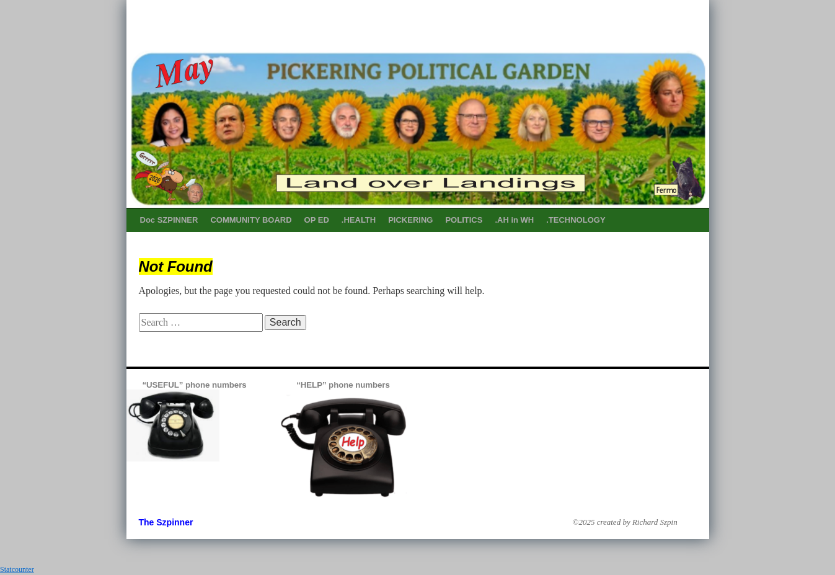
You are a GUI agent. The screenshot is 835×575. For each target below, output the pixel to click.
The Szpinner (166, 522)
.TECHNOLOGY (575, 220)
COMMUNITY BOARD (250, 220)
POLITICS (463, 220)
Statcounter (17, 569)
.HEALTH (359, 220)
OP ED (316, 220)
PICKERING (410, 220)
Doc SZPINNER (169, 220)
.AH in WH (514, 220)
